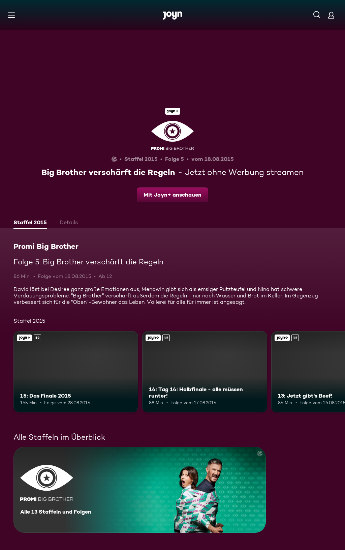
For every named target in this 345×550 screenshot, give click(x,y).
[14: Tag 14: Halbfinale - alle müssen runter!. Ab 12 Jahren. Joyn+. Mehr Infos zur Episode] (204, 371)
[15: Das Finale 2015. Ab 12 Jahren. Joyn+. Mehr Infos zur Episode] (75, 371)
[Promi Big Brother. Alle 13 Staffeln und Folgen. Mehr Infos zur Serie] (139, 490)
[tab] (30, 223)
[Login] (331, 15)
